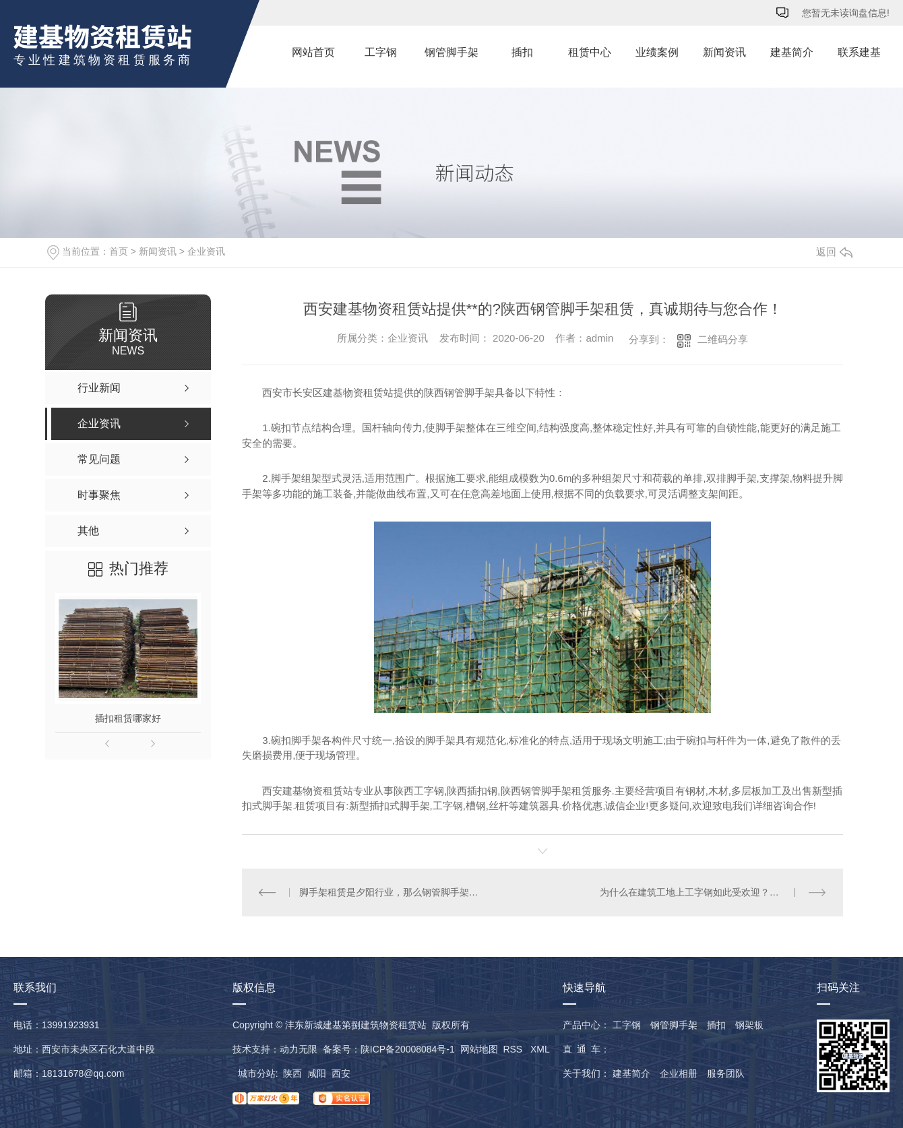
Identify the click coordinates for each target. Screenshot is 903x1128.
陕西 (292, 1073)
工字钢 (381, 52)
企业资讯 (206, 251)
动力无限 (298, 1049)
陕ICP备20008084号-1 (408, 1049)
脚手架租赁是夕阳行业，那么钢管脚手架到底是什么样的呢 (392, 892)
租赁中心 (589, 52)
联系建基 (859, 52)
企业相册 (678, 1073)
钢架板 (749, 1025)
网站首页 (313, 52)
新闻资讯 (724, 52)
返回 (834, 251)
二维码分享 (722, 339)
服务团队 (726, 1073)
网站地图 (479, 1049)
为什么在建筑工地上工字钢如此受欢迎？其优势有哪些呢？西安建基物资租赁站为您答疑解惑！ (713, 892)
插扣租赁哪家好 (128, 718)
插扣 (522, 52)
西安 (341, 1073)
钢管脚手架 (451, 52)
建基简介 (791, 52)
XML (539, 1049)
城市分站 (257, 1073)
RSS (514, 1049)
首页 (118, 251)
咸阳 (316, 1073)
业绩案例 (657, 52)
